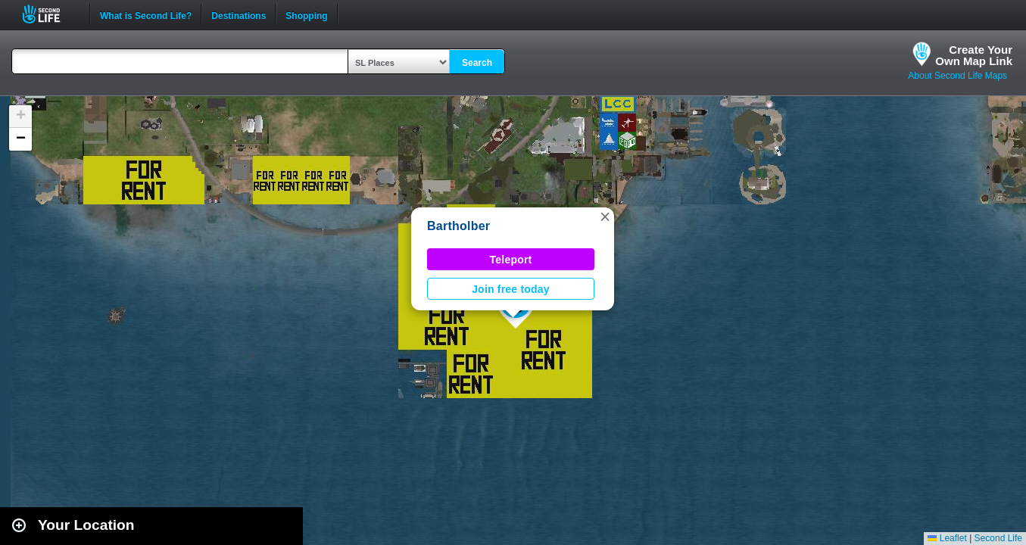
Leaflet (947, 538)
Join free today (511, 289)
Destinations (238, 14)
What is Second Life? (146, 14)
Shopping (306, 14)
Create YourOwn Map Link (973, 55)
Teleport (511, 260)
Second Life (49, 14)
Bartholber (458, 226)
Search (477, 63)
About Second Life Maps (957, 75)
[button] (605, 216)
